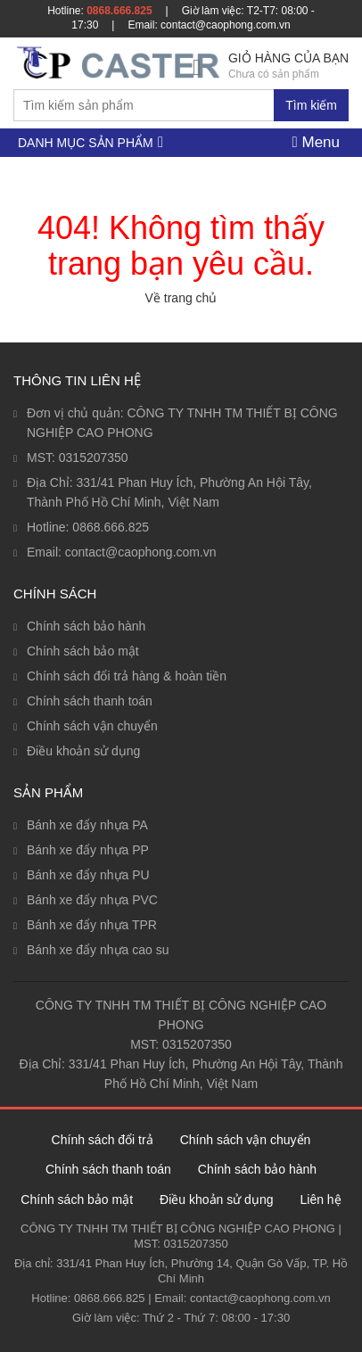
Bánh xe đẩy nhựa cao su (98, 950)
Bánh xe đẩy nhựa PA (87, 825)
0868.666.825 (119, 10)
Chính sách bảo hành (86, 626)
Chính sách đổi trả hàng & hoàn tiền (126, 676)
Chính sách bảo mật (83, 651)
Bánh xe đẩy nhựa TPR (92, 925)
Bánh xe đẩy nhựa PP (88, 850)
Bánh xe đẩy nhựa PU (88, 875)
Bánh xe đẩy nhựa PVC (92, 900)
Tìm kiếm (311, 105)
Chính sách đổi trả (102, 1140)
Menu (316, 142)
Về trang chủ (181, 298)
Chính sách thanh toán (89, 701)
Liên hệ (320, 1199)
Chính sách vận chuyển (92, 726)
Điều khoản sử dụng (83, 751)
